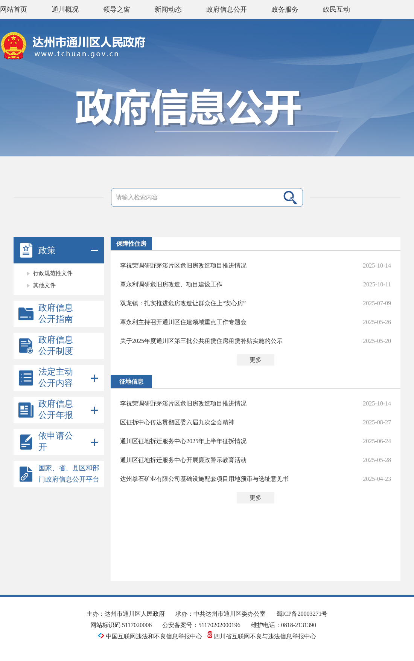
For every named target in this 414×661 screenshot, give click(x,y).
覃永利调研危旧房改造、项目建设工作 (171, 284)
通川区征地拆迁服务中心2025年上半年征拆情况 (183, 441)
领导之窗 (116, 9)
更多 (256, 360)
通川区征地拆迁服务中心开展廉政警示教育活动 (183, 460)
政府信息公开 (226, 9)
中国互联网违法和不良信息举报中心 (151, 636)
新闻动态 (168, 9)
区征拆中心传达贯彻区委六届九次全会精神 (177, 422)
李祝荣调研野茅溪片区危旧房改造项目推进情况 (183, 265)
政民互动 (336, 9)
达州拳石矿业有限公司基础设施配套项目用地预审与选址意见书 (204, 479)
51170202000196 (219, 625)
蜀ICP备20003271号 (302, 614)
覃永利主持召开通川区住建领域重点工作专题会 (183, 322)
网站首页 (13, 9)
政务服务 (284, 9)
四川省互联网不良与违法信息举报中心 (261, 636)
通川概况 (65, 9)
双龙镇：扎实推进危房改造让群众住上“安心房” (183, 303)
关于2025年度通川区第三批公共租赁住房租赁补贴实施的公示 (201, 341)
